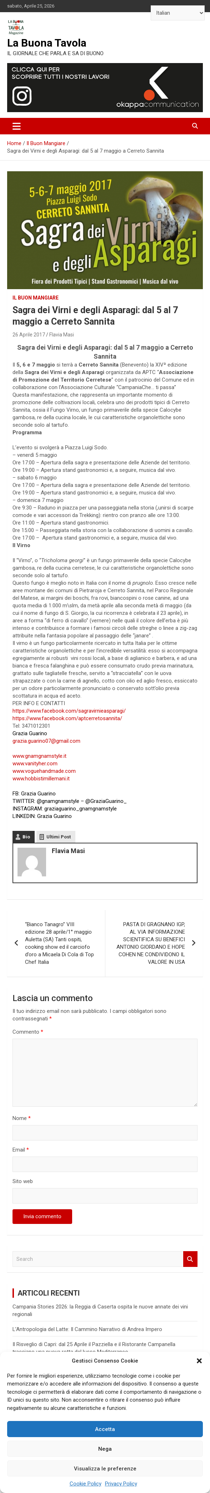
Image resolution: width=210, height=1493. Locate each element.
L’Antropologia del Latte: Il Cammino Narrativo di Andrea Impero (87, 1329)
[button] (199, 1360)
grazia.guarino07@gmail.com (46, 741)
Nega (105, 1449)
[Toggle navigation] (16, 126)
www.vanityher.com (35, 763)
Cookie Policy (85, 1483)
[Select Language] (178, 12)
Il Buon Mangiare (35, 298)
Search (190, 1259)
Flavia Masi (61, 335)
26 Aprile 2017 (28, 335)
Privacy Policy (121, 1483)
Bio (26, 836)
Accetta (105, 1429)
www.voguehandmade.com (44, 771)
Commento (27, 1032)
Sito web (22, 1181)
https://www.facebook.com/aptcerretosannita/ (67, 718)
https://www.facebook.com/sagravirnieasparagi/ (69, 711)
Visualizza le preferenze (105, 1468)
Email (20, 1150)
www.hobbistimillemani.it (41, 778)
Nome (21, 1118)
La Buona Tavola (46, 43)
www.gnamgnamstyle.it (39, 756)
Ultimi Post (58, 836)
